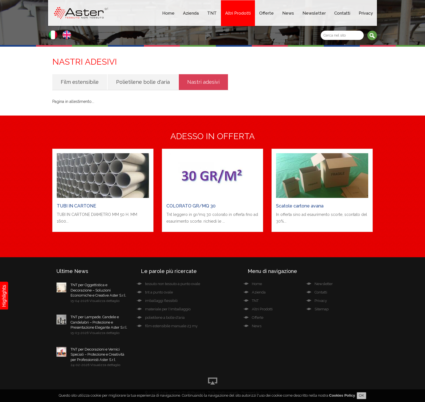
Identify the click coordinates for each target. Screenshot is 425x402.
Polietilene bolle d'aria (143, 82)
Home (168, 13)
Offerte (266, 13)
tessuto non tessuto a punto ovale (172, 284)
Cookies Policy (342, 395)
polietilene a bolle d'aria (165, 317)
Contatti (342, 13)
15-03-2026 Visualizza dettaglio (95, 333)
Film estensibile (80, 82)
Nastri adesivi (203, 82)
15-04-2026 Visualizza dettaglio (95, 301)
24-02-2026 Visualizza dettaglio (95, 365)
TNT (212, 13)
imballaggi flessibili (161, 301)
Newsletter (314, 13)
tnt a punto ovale (159, 292)
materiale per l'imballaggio (168, 309)
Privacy (366, 13)
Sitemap (322, 309)
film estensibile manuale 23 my (171, 326)
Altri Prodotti (238, 13)
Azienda (191, 13)
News (288, 13)
